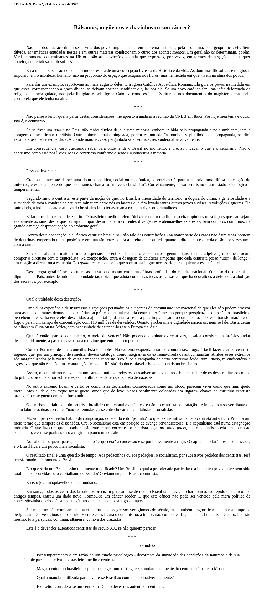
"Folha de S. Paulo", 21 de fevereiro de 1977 (46, 4)
